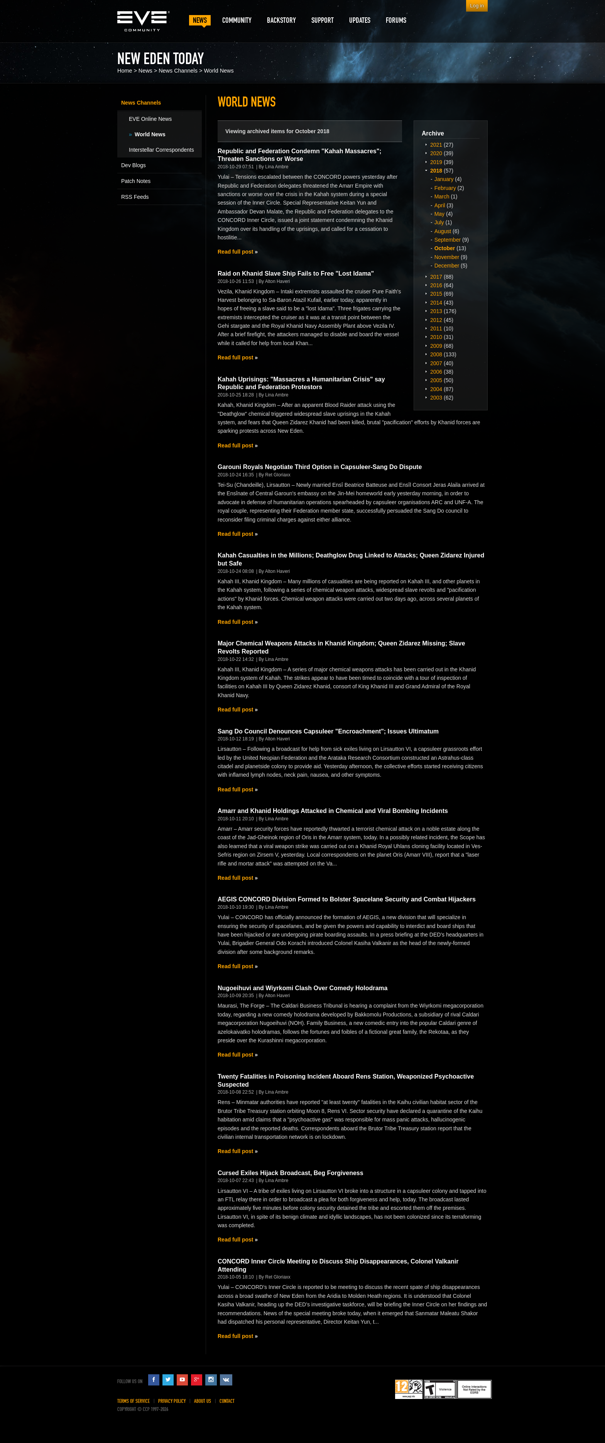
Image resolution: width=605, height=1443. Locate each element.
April (439, 205)
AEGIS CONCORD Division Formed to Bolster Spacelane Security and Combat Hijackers (347, 899)
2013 (436, 311)
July (439, 222)
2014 (436, 303)
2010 (436, 337)
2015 (436, 294)
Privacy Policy (172, 1401)
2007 (436, 363)
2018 (436, 171)
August (442, 231)
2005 (436, 380)
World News (218, 71)
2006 (436, 372)
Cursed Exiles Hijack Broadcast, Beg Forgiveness (290, 1173)
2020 (436, 153)
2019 (436, 162)
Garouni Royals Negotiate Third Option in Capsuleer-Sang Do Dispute (320, 467)
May (439, 214)
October (444, 248)
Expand (426, 144)
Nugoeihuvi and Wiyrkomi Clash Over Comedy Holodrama (302, 988)
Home (124, 71)
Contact (227, 1401)
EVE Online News (150, 119)
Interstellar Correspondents (161, 150)
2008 (436, 354)
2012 (436, 320)
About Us (202, 1401)
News (145, 71)
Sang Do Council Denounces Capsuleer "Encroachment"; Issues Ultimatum (328, 731)
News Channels (178, 71)
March (442, 196)
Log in (477, 5)
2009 (436, 346)
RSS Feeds (135, 197)
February (445, 188)
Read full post (235, 252)
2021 (436, 145)
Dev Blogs (133, 165)
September (447, 240)
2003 (436, 398)
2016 (436, 285)
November (447, 257)
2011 (436, 328)
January (444, 179)
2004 (436, 389)
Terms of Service (133, 1401)
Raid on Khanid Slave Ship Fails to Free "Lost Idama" (296, 273)
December (447, 266)
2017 (436, 277)
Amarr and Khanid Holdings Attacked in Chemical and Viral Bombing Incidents (333, 811)
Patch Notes (135, 181)
